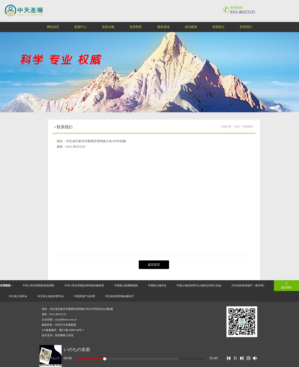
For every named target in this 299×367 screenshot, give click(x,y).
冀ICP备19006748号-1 (71, 330)
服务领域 (163, 27)
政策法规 (108, 27)
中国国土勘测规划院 (126, 285)
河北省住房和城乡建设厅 (119, 296)
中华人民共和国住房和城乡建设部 (84, 285)
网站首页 (53, 27)
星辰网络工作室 (64, 335)
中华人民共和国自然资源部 (38, 285)
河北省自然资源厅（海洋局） (249, 285)
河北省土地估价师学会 (50, 296)
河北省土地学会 (18, 296)
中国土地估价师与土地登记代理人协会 (199, 285)
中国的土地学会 (157, 285)
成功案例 (191, 27)
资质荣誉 (135, 27)
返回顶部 (286, 287)
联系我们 (246, 27)
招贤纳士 (218, 27)
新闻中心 (80, 27)
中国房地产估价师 (84, 296)
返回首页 (154, 264)
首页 (237, 126)
